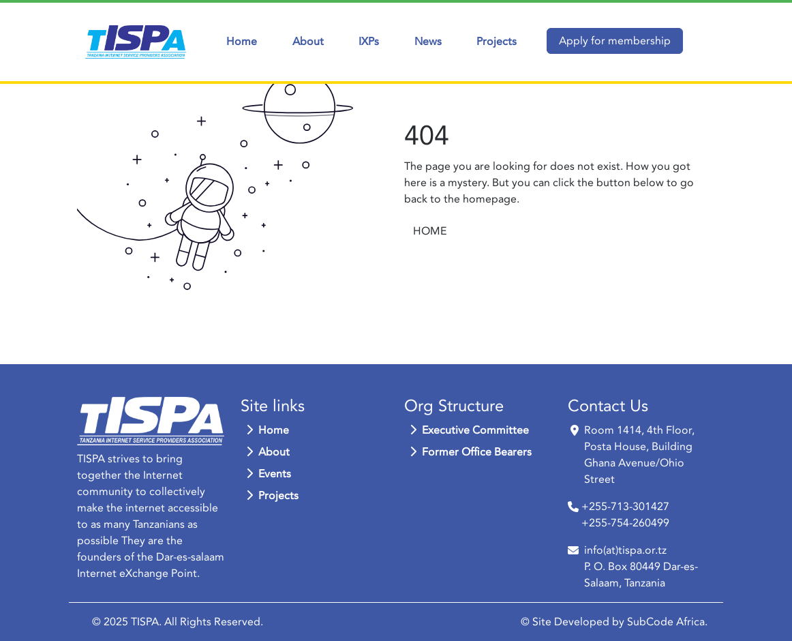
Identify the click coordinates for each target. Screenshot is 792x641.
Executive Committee (469, 430)
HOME (429, 231)
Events (268, 473)
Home (241, 41)
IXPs (369, 41)
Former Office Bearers (471, 452)
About (308, 41)
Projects (496, 41)
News (428, 41)
